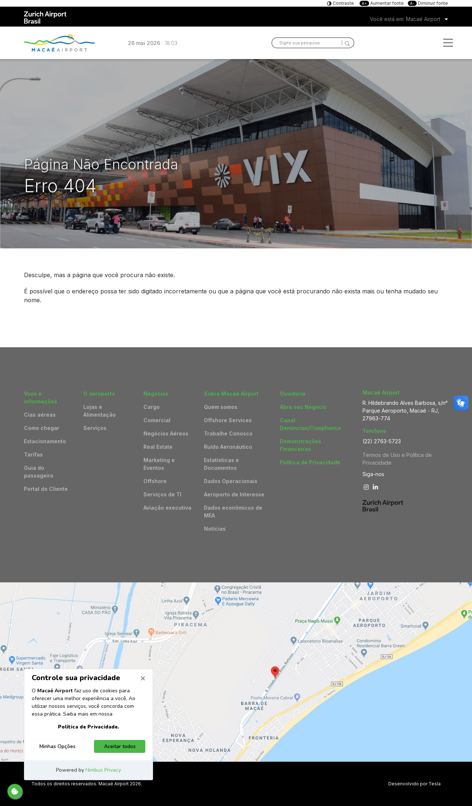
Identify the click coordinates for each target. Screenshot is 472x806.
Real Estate (158, 447)
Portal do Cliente (46, 489)
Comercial (156, 420)
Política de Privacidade (310, 462)
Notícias (215, 529)
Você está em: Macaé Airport (405, 19)
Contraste (343, 3)
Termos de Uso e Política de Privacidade (397, 459)
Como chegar (41, 428)
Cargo (151, 407)
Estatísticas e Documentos (221, 464)
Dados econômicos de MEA (233, 511)
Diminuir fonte (428, 3)
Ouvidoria (292, 393)
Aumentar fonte (382, 3)
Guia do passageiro (38, 472)
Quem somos (220, 407)
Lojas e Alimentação (99, 411)
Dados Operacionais (230, 481)
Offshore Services (228, 420)
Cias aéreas (40, 414)
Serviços (95, 428)
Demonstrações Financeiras (300, 445)
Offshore (155, 481)
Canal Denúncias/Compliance (310, 424)
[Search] (346, 42)
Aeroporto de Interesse (234, 494)
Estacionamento (45, 441)
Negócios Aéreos (165, 433)
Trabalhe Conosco (228, 433)
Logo (59, 43)
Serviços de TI (162, 494)
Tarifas (33, 454)
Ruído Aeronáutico (228, 447)
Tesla (434, 783)
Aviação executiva (167, 507)
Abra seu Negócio (303, 407)
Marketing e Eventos (159, 464)
